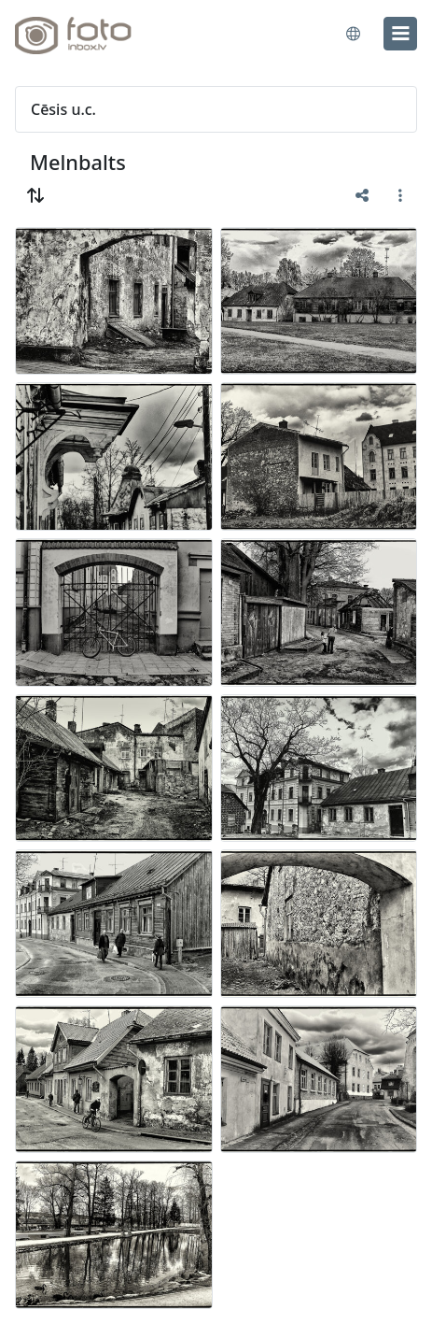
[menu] (400, 33)
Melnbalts (78, 162)
